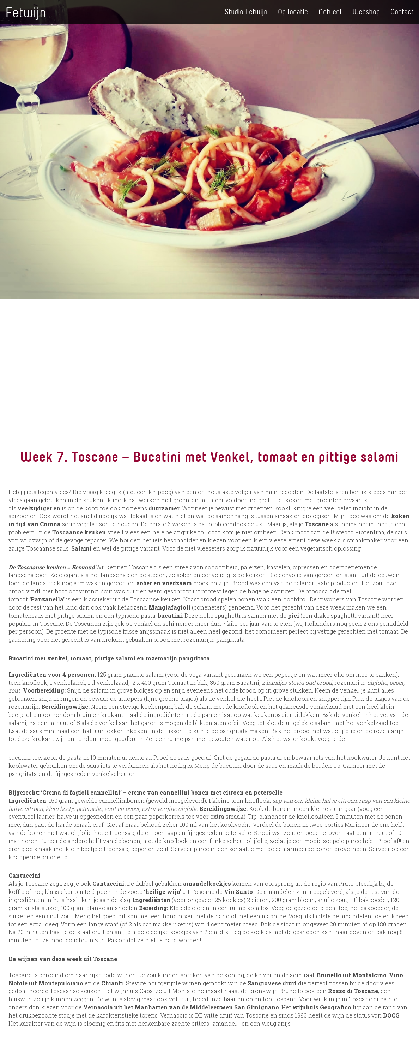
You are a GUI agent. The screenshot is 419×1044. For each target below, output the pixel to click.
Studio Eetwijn (246, 11)
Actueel (330, 11)
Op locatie (293, 11)
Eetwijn (25, 11)
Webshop (366, 11)
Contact (402, 11)
